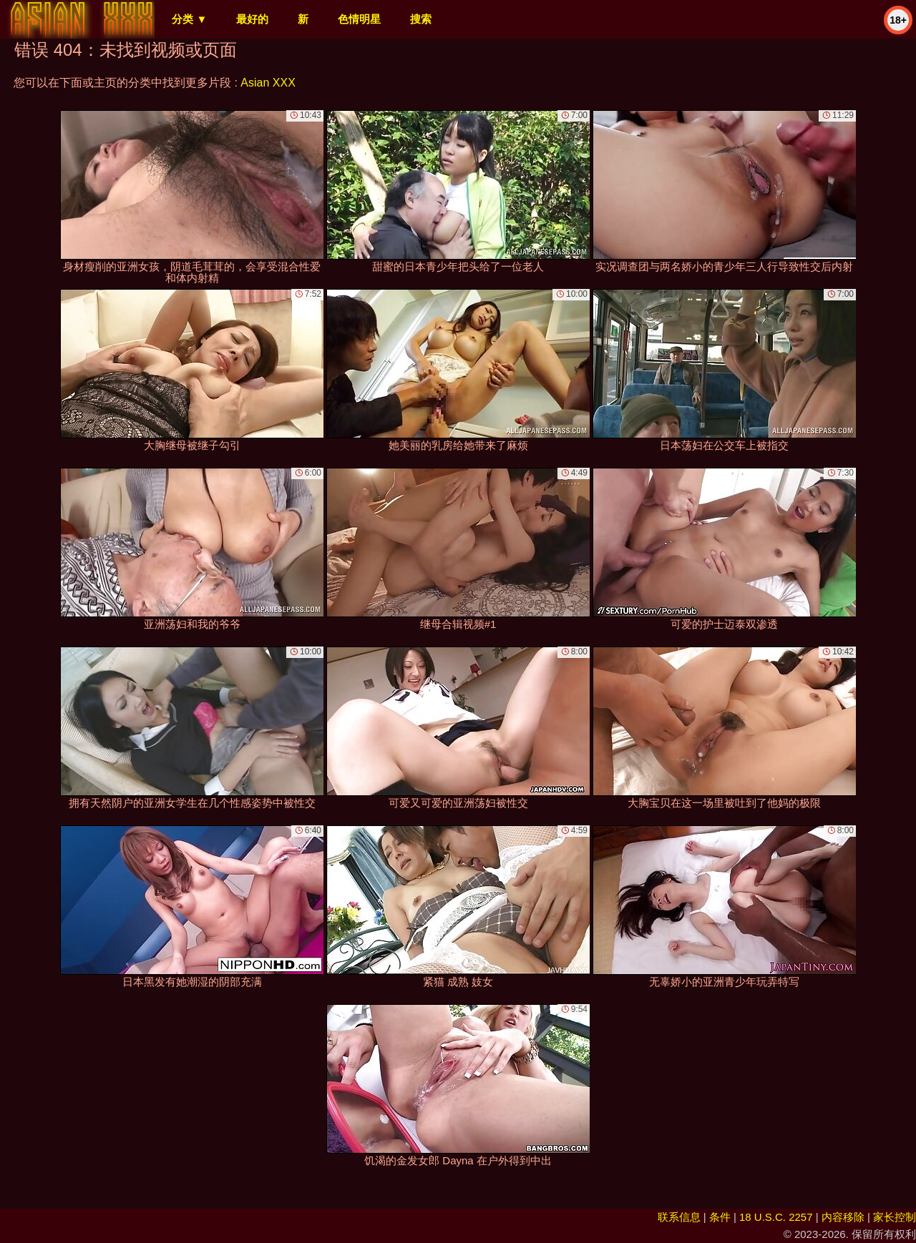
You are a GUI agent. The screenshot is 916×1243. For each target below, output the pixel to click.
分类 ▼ (189, 19)
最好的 (252, 19)
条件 (720, 1217)
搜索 (421, 19)
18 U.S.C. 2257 (776, 1217)
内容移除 (843, 1217)
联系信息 (679, 1217)
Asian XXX (267, 83)
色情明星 (359, 19)
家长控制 (894, 1217)
